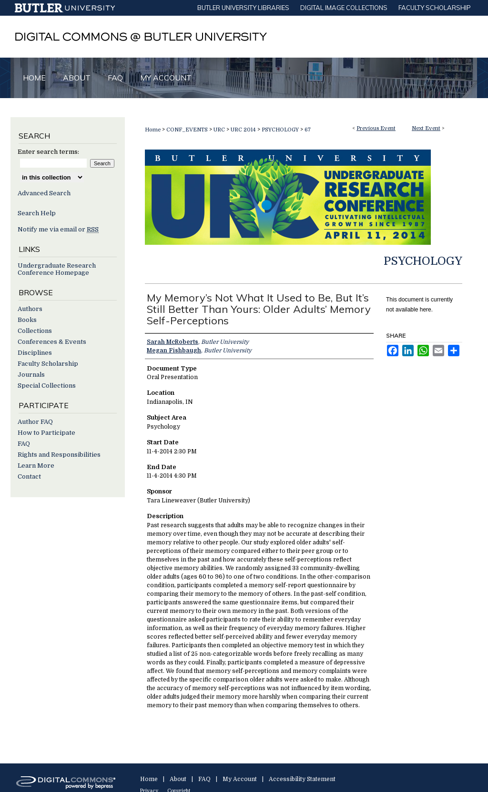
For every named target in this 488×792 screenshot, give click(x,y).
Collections (35, 330)
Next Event (426, 128)
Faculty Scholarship (48, 363)
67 (308, 130)
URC (220, 130)
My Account (240, 779)
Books (27, 319)
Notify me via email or (58, 229)
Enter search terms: (48, 151)
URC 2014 (244, 130)
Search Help (37, 213)
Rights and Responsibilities (59, 454)
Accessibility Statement (302, 779)
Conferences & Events (52, 341)
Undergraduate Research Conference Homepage (57, 269)
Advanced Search (44, 193)
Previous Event (376, 128)
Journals (31, 374)
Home (153, 130)
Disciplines (35, 352)
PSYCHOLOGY (281, 130)
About (178, 779)
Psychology (423, 261)
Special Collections (47, 385)
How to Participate (46, 432)
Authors (30, 308)
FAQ (24, 443)
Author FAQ (35, 421)
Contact (29, 476)
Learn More (36, 465)
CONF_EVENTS (187, 130)
